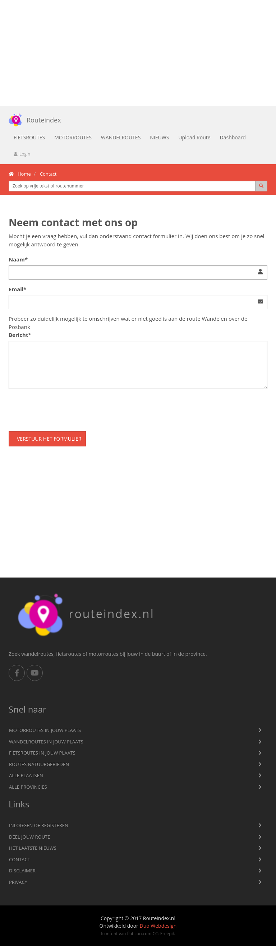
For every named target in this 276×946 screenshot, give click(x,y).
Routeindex (32, 120)
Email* (18, 289)
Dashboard (233, 137)
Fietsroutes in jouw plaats (42, 753)
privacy (18, 882)
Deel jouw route (29, 837)
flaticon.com (139, 933)
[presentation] (63, 408)
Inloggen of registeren (38, 825)
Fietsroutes (29, 137)
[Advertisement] (138, 53)
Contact (19, 859)
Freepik (167, 933)
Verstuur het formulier (49, 438)
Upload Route (194, 137)
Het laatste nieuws (32, 848)
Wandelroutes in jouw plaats (46, 741)
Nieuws (159, 137)
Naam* (18, 259)
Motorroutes (73, 137)
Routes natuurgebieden (39, 764)
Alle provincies (28, 787)
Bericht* (20, 334)
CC (155, 933)
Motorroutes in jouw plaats (45, 730)
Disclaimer (22, 870)
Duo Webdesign (157, 925)
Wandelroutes (121, 137)
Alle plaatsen (26, 775)
